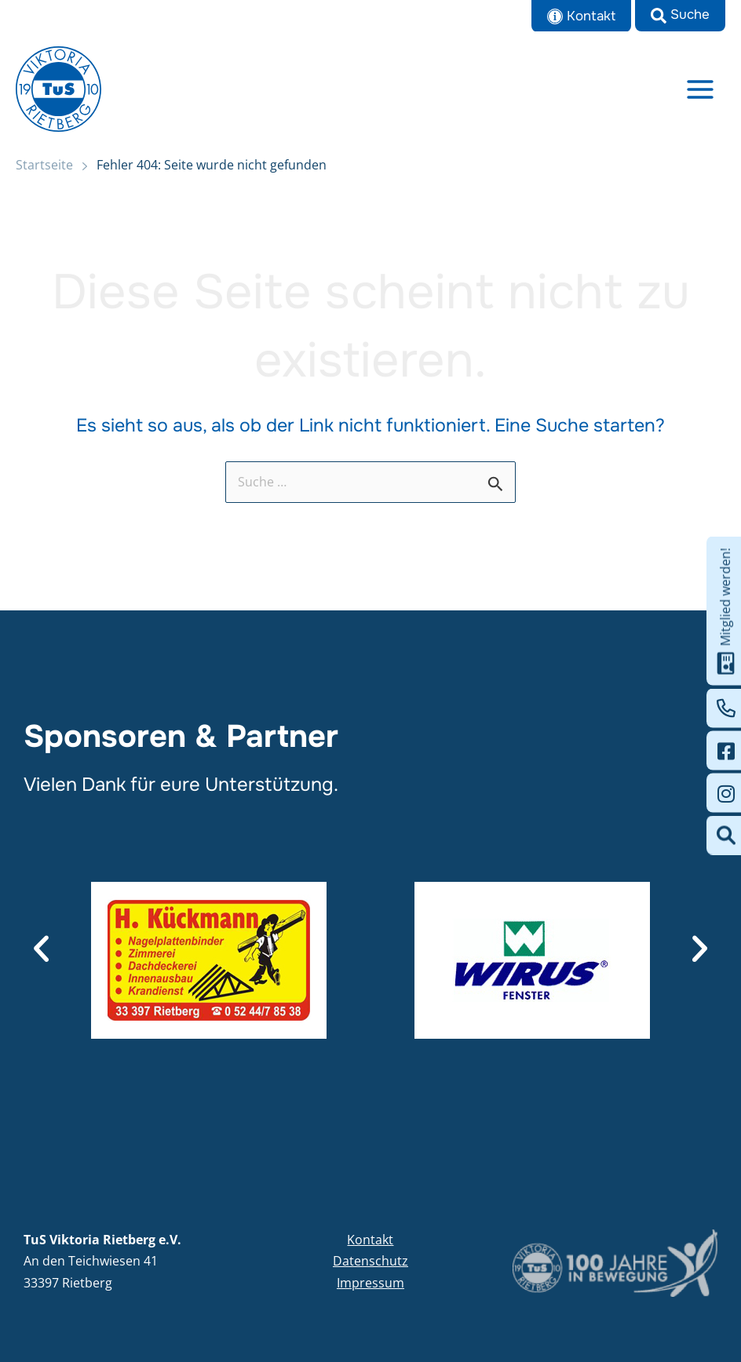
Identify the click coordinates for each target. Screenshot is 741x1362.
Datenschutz (370, 1260)
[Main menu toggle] (700, 90)
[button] (680, 15)
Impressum (370, 1282)
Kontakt (370, 1239)
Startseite (44, 167)
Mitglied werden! (725, 611)
